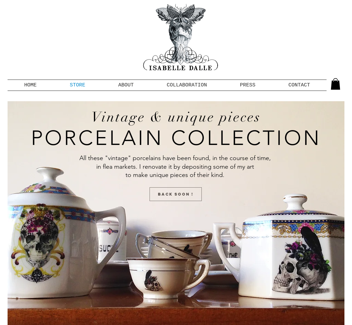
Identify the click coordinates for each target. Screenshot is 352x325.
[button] (335, 84)
